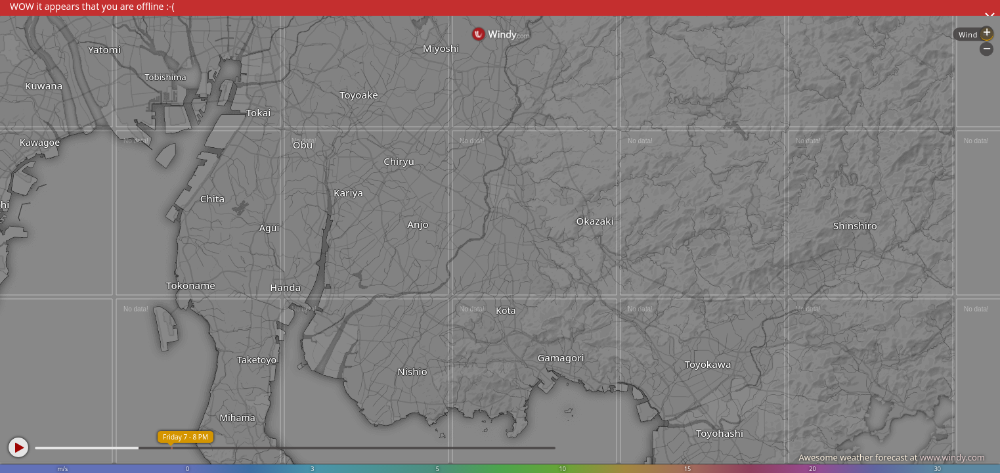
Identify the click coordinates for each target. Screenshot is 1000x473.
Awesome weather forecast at (891, 457)
